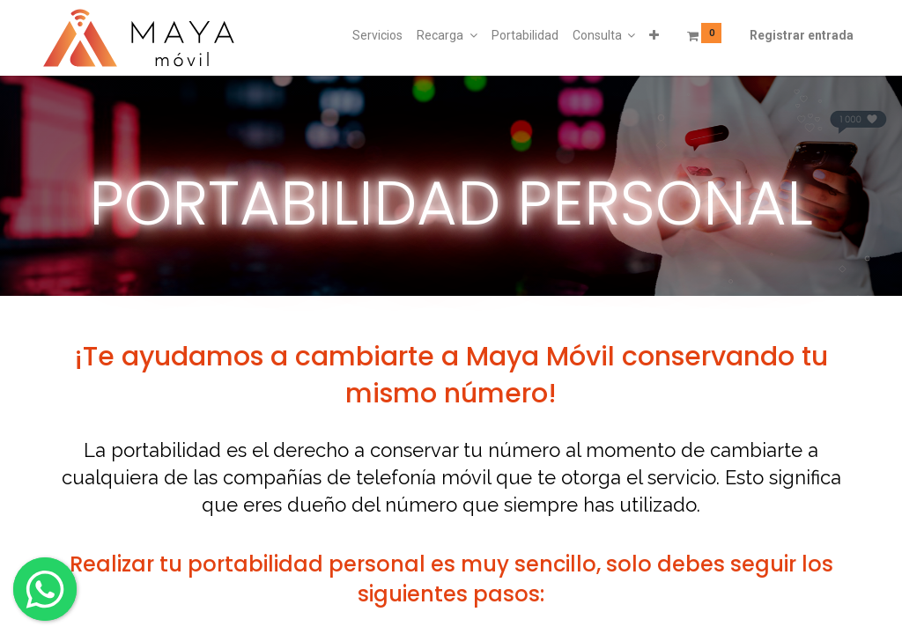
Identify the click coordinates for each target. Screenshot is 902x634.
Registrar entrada (802, 35)
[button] (654, 36)
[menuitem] (377, 36)
